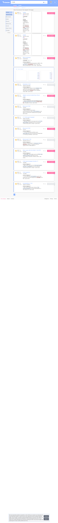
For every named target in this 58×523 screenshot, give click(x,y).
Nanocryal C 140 (27, 139)
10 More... (9, 32)
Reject (46, 519)
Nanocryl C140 (26, 106)
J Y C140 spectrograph (28, 117)
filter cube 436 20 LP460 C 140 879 (32, 150)
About (8, 198)
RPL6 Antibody (27, 57)
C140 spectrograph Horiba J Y (30, 161)
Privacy (51, 198)
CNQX (24, 12)
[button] (18, 7)
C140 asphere (26, 172)
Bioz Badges (3, 198)
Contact (12, 198)
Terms (55, 198)
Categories (46, 198)
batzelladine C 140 (27, 183)
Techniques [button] (15, 7)
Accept (46, 516)
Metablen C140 (27, 84)
